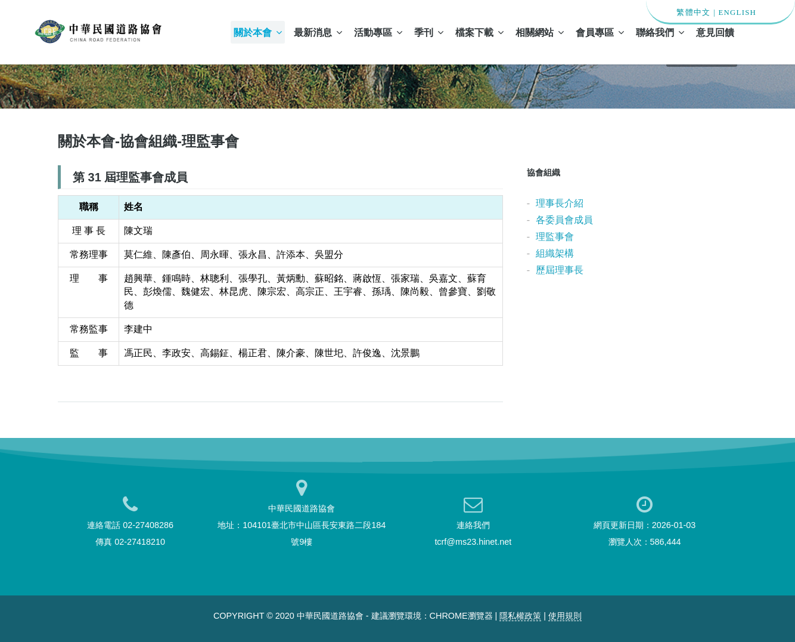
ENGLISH (737, 12)
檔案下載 (479, 32)
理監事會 (555, 237)
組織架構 (555, 253)
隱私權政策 (520, 616)
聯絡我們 (660, 32)
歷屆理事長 (559, 270)
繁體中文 (693, 12)
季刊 (428, 32)
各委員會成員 (564, 220)
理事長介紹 (559, 203)
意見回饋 (715, 32)
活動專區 (378, 32)
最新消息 (318, 32)
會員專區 (600, 32)
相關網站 (539, 32)
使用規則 (565, 616)
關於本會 (258, 32)
